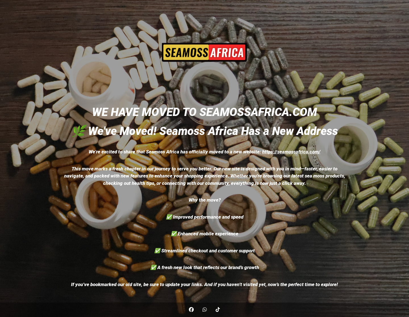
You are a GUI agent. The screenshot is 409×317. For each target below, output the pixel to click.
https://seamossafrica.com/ (291, 152)
